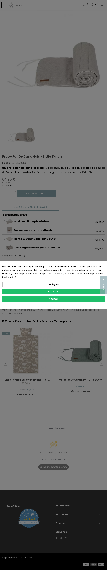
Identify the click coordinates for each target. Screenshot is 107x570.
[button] (103, 285)
